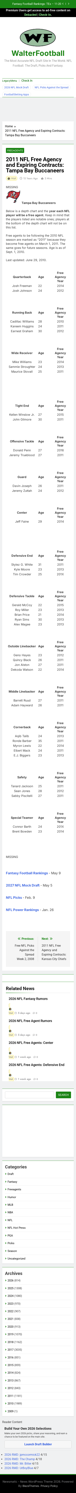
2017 (10, 1349)
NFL (10, 1220)
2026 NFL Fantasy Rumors (28, 999)
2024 (10, 1296)
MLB (10, 1204)
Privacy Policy (49, 1485)
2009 (10, 1411)
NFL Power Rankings (22, 910)
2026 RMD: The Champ (20, 1459)
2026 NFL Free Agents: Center (31, 1043)
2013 (10, 1380)
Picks (11, 1243)
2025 (10, 1288)
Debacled (30, 15)
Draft (11, 1174)
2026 (10, 1280)
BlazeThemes (31, 1485)
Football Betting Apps (16, 94)
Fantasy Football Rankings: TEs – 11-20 (36, 4)
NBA (10, 1212)
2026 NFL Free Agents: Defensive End (36, 1065)
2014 (10, 1372)
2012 (10, 1388)
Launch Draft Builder (38, 1444)
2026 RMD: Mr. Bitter (18, 1463)
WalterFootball (38, 53)
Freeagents (15, 150)
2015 (10, 1365)
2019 (10, 1334)
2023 (10, 1303)
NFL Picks (14, 898)
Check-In (45, 15)
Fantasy (12, 1181)
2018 (10, 1342)
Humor (12, 1197)
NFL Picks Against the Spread (51, 87)
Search (63, 1095)
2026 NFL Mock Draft (16, 87)
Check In (26, 80)
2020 (10, 1326)
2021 (10, 1319)
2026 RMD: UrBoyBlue (19, 1468)
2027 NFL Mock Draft (23, 885)
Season (12, 1251)
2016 (10, 1357)
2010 (10, 1403)
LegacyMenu (9, 80)
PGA (10, 1235)
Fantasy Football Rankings (27, 873)
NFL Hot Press (17, 1227)
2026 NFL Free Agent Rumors (30, 1021)
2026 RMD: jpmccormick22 (22, 1454)
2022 (10, 1311)
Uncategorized (16, 1258)
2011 (10, 1396)
